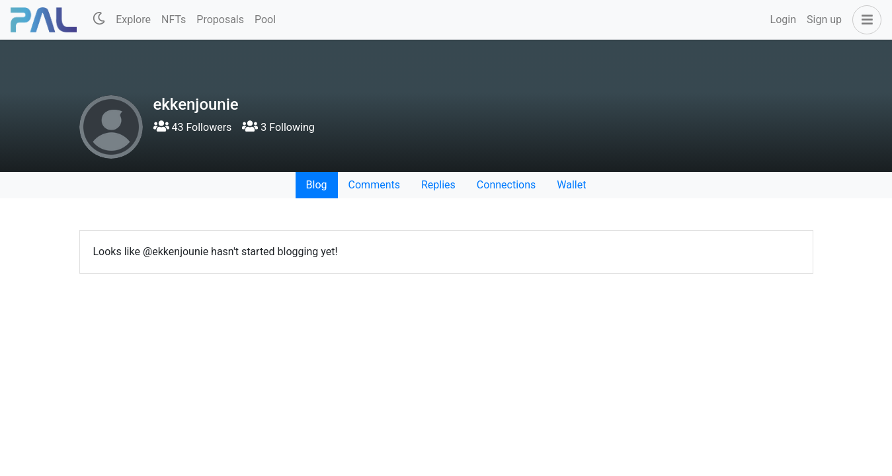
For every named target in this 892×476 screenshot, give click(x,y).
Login (783, 19)
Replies (438, 184)
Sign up (824, 19)
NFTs (173, 19)
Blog (316, 184)
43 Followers (192, 127)
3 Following (278, 127)
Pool (265, 19)
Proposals (220, 19)
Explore (133, 19)
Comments (374, 184)
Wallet (571, 184)
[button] (864, 19)
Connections (506, 184)
